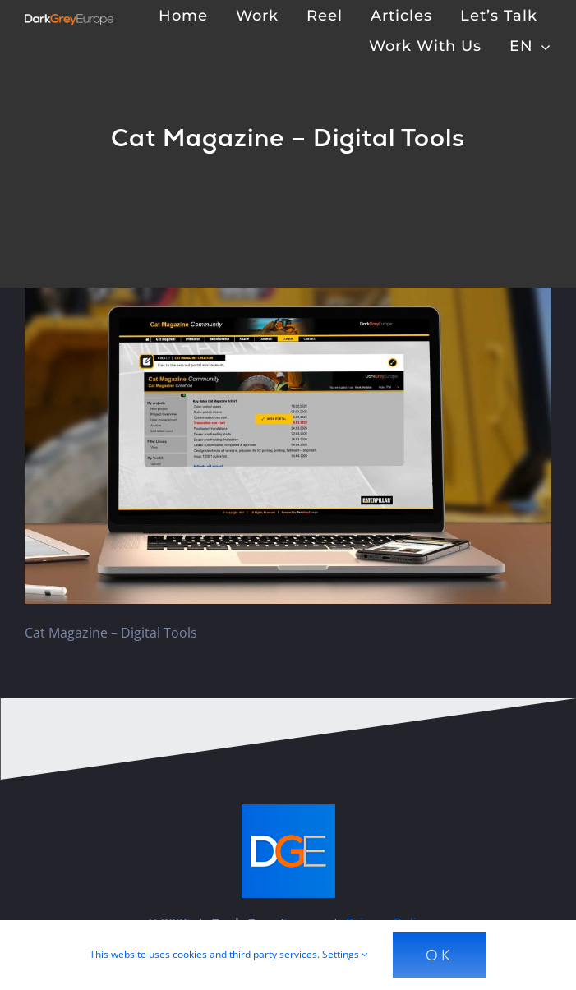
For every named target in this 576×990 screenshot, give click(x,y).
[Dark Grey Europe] (69, 21)
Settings (345, 954)
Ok (440, 955)
